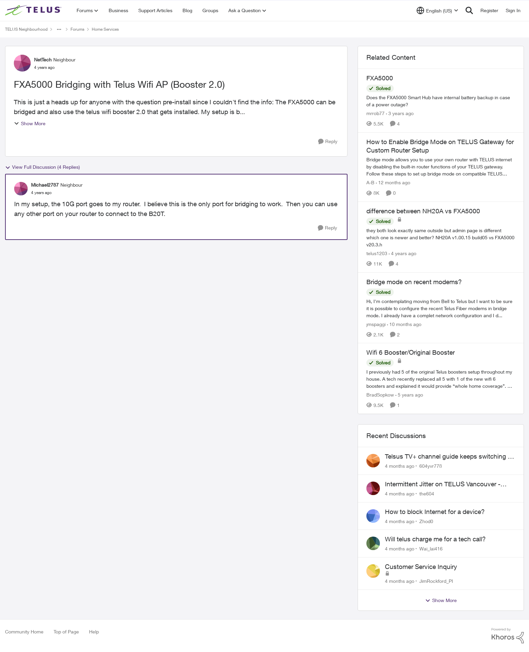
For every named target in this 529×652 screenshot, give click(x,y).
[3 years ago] (400, 113)
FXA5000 (379, 78)
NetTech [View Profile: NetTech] (43, 59)
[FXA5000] (440, 101)
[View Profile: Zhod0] (373, 516)
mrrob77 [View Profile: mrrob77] (375, 113)
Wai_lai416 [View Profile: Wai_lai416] (431, 548)
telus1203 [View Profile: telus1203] (376, 253)
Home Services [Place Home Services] (105, 29)
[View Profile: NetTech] (22, 63)
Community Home (24, 631)
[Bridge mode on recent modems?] (440, 308)
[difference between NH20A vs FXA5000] (440, 237)
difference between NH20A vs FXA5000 (423, 211)
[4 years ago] (402, 253)
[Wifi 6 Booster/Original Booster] (440, 378)
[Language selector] (437, 10)
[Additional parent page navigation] (59, 29)
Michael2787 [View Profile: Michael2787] (45, 185)
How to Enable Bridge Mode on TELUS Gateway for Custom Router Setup (440, 146)
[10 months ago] (404, 323)
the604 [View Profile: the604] (426, 493)
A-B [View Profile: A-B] (370, 182)
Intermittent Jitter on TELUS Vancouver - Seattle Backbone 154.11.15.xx (442, 484)
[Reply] (328, 141)
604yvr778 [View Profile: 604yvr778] (430, 466)
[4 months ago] (399, 465)
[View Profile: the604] (373, 488)
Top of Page (66, 631)
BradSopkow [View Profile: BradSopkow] (380, 395)
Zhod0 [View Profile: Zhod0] (426, 521)
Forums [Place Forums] (77, 29)
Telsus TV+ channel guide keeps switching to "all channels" (449, 457)
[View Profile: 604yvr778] (373, 460)
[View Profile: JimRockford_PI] (373, 571)
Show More (30, 123)
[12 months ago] (393, 182)
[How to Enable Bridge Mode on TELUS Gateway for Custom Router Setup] (440, 166)
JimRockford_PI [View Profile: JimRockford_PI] (436, 581)
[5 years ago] (409, 394)
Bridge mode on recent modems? (414, 282)
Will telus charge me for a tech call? (435, 539)
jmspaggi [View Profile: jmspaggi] (376, 324)
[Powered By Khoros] (508, 636)
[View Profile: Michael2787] (21, 188)
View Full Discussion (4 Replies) (42, 167)
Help (94, 631)
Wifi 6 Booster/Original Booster (410, 352)
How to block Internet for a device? (435, 511)
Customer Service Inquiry (421, 566)
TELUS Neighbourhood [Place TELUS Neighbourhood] (26, 29)
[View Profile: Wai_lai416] (373, 543)
